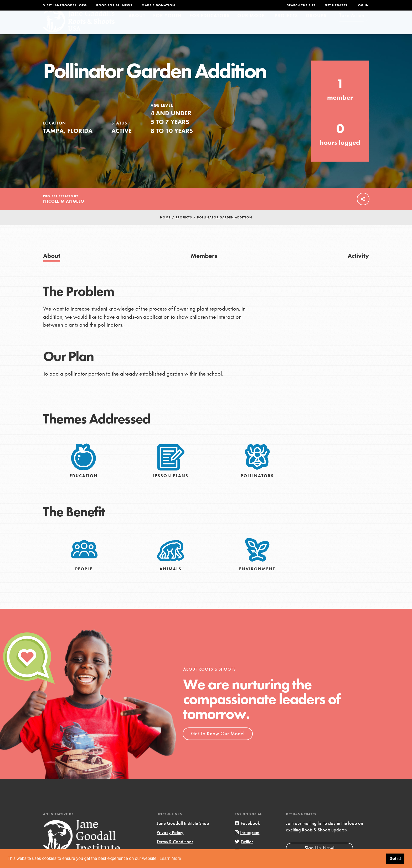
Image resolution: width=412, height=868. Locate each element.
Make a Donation (158, 5)
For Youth (167, 25)
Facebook (247, 833)
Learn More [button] (170, 858)
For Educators (209, 25)
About (136, 25)
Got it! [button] (395, 858)
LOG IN (363, 5)
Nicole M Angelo (63, 211)
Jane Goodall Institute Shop (183, 833)
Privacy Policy (170, 842)
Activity (358, 266)
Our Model (252, 25)
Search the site (301, 5)
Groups (316, 25)
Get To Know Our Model (217, 743)
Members (204, 266)
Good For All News (114, 5)
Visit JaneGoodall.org (65, 5)
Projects (286, 25)
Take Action (351, 25)
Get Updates (336, 5)
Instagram (247, 842)
